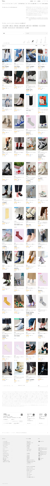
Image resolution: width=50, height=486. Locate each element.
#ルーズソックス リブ (11, 27)
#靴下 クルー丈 (29, 25)
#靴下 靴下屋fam (35, 25)
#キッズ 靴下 (5, 27)
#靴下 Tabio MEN (22, 25)
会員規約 (15, 423)
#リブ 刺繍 (26, 27)
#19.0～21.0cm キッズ (20, 27)
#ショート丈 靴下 (5, 25)
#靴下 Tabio (16, 25)
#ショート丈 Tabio (42, 25)
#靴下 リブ (11, 25)
